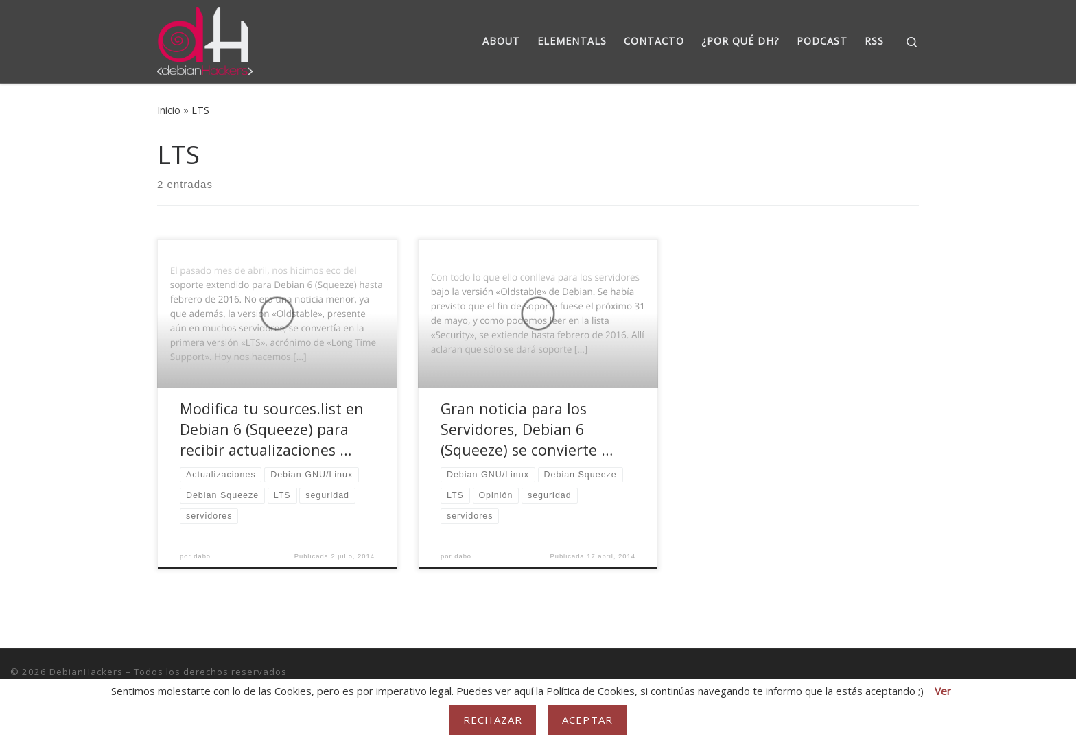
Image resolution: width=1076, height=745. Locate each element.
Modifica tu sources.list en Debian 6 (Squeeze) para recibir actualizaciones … (272, 429)
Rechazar (492, 719)
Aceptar (587, 719)
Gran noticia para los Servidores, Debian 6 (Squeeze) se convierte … (527, 429)
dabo (202, 556)
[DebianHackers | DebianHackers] (205, 39)
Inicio (168, 110)
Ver (943, 691)
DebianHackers (86, 671)
